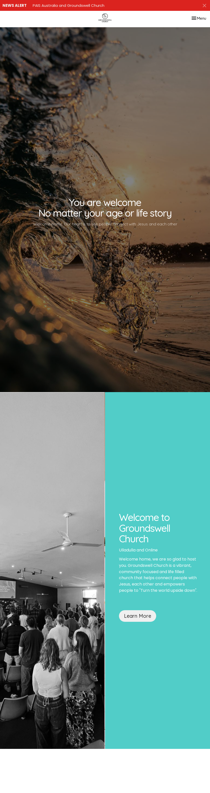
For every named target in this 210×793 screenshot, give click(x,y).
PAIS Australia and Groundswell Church (68, 5)
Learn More (137, 616)
